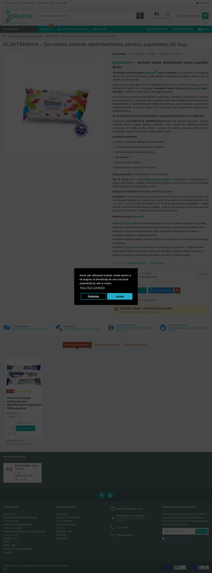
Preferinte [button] (93, 296)
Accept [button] (120, 296)
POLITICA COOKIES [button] (92, 287)
